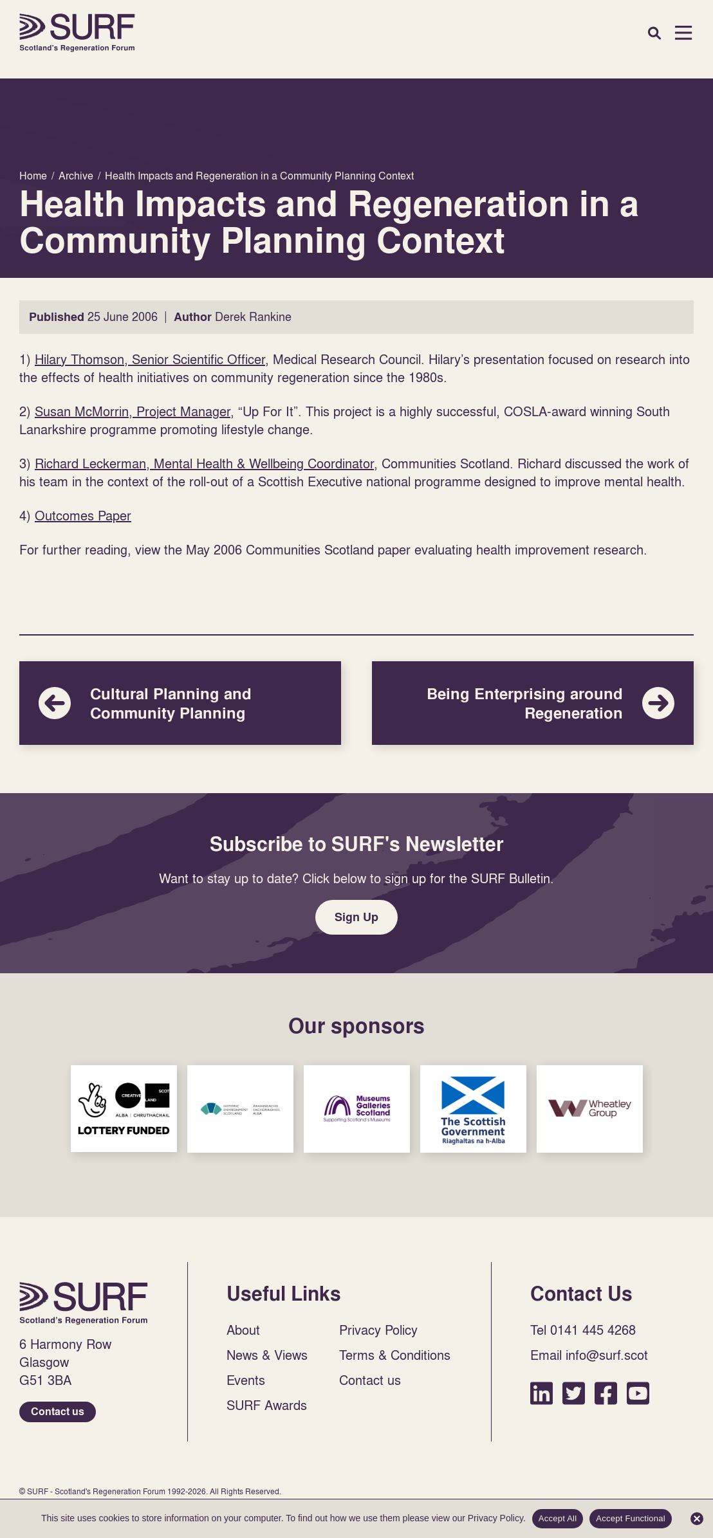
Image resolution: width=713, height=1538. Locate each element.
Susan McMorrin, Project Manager (132, 411)
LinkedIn (541, 1393)
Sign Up (356, 917)
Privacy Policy (378, 1329)
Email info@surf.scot (589, 1354)
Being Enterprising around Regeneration (533, 703)
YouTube (638, 1393)
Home (77, 33)
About (243, 1329)
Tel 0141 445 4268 (583, 1329)
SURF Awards (267, 1405)
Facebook (606, 1393)
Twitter (573, 1393)
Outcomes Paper (83, 515)
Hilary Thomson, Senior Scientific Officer (150, 359)
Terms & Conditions (394, 1354)
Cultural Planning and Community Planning (180, 703)
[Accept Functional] (696, 1518)
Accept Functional (630, 1518)
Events (246, 1379)
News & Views (267, 1354)
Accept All (558, 1518)
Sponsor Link (124, 1109)
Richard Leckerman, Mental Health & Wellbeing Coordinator (204, 463)
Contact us (57, 1411)
